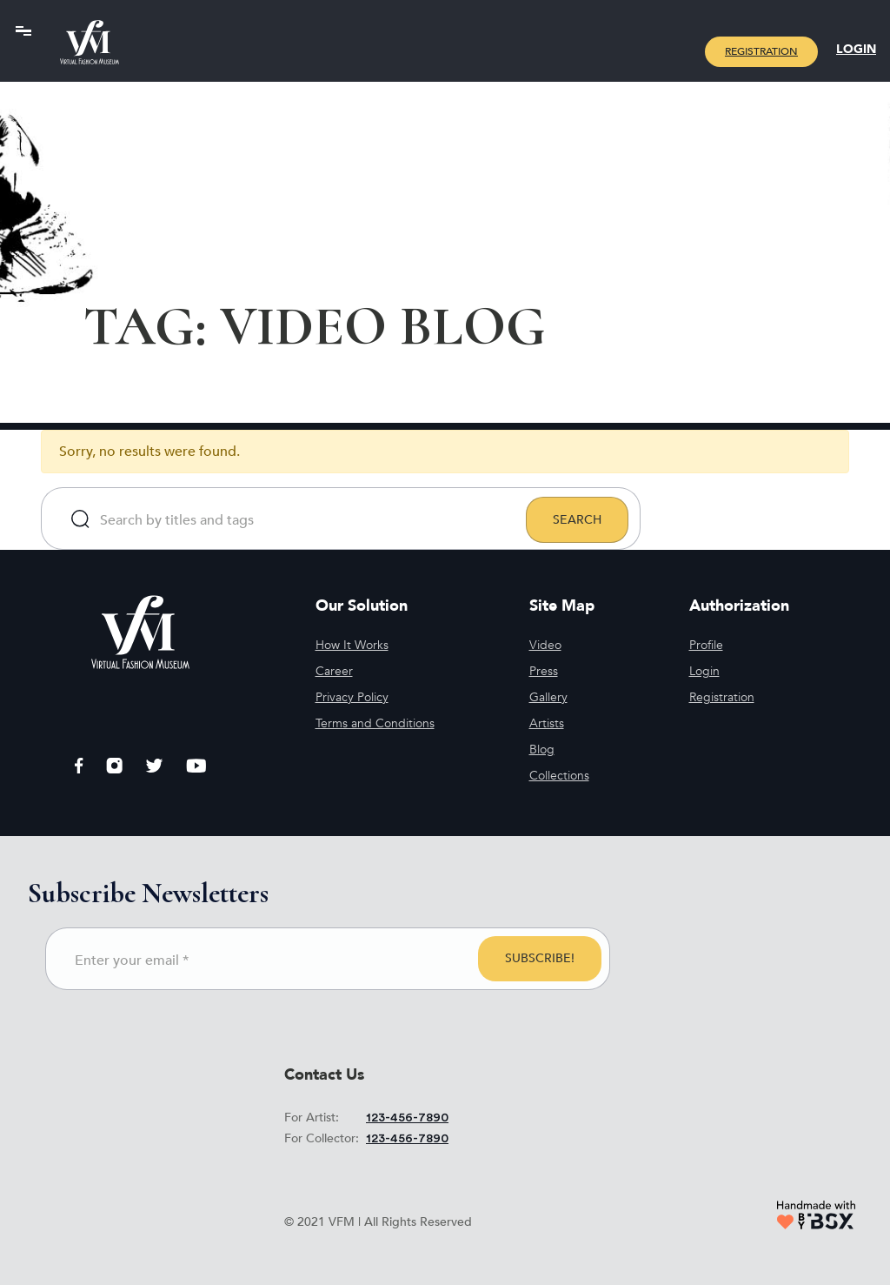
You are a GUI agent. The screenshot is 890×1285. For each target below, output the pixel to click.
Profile (706, 645)
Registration (761, 51)
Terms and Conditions (375, 723)
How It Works (352, 645)
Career (334, 671)
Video (545, 645)
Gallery (548, 697)
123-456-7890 (407, 1118)
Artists (546, 723)
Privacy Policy (352, 697)
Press (543, 671)
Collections (559, 775)
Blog (542, 749)
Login (856, 49)
